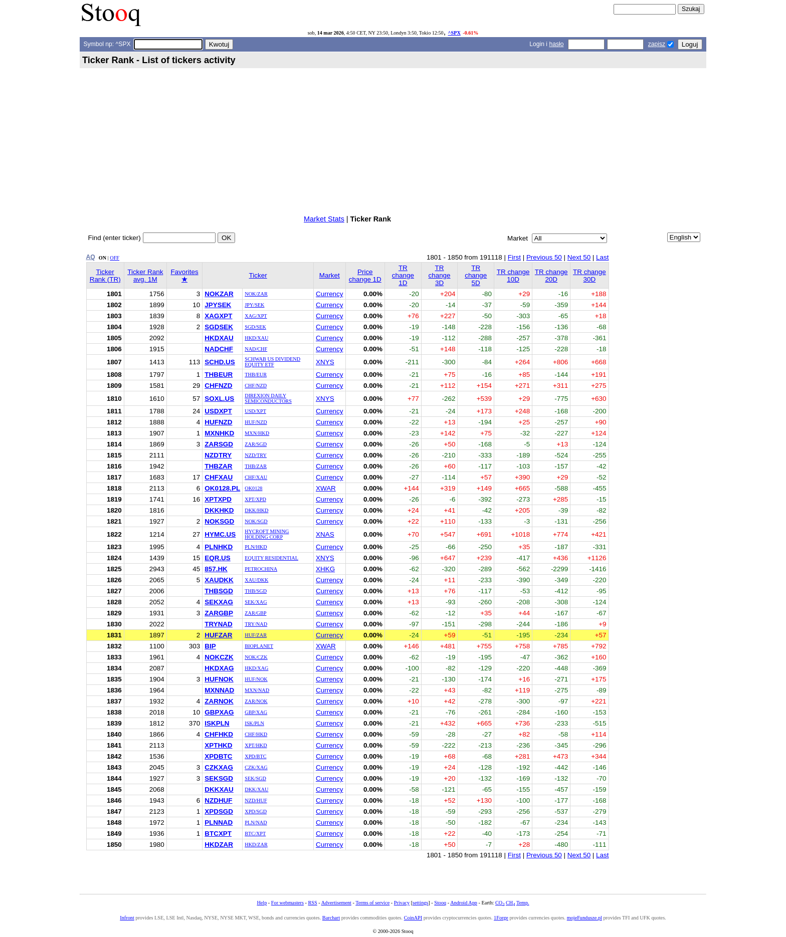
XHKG (325, 569)
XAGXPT (218, 316)
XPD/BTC (255, 756)
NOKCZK (219, 657)
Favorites (184, 275)
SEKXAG (219, 602)
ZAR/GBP (255, 613)
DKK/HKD (256, 510)
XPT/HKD (256, 745)
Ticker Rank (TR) (105, 275)
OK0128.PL (222, 488)
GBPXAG (219, 712)
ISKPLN (217, 723)
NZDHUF (218, 800)
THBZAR (218, 466)
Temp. (522, 902)
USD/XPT (255, 411)
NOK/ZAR (256, 294)
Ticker (258, 275)
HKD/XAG (256, 668)
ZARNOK (219, 701)
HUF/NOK (256, 679)
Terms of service (372, 902)
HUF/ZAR (256, 635)
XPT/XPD (255, 499)
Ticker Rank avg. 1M (145, 275)
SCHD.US (220, 362)
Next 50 (579, 257)
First (514, 257)
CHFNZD (218, 385)
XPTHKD (218, 745)
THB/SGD (256, 591)
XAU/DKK (256, 580)
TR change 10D (513, 275)
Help (262, 902)
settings (420, 902)
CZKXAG (219, 767)
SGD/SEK (255, 327)
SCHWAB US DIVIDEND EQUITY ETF (272, 361)
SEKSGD (219, 778)
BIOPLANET (259, 646)
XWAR (326, 488)
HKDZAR (219, 844)
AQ (90, 257)
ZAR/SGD (256, 444)
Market (329, 275)
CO (499, 902)
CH (510, 902)
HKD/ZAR (256, 844)
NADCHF (219, 349)
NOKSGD (219, 521)
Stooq (440, 902)
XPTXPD (218, 499)
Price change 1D (365, 275)
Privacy (402, 902)
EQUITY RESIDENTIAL (271, 558)
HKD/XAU (256, 338)
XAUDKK (219, 580)
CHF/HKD (256, 734)
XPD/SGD (256, 811)
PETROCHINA (261, 569)
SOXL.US (219, 398)
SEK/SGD (255, 778)
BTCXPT (218, 833)
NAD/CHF (256, 349)
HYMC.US (220, 534)
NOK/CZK (256, 657)
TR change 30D (589, 275)
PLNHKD (219, 547)
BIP (210, 646)
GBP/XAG (256, 712)
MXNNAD (219, 690)
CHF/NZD (256, 385)
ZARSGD (219, 444)
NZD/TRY (256, 455)
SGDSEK (219, 327)
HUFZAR (218, 635)
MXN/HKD (257, 433)
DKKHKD (219, 510)
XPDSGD (219, 811)
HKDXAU (219, 338)
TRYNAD (219, 624)
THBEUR (219, 374)
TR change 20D (551, 275)
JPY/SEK (254, 305)
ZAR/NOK (256, 701)
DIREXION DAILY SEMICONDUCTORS (268, 398)
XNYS (325, 362)
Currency (329, 294)
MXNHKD (219, 433)
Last (602, 257)
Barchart (331, 917)
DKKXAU (219, 789)
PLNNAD (219, 822)
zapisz (656, 44)
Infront (127, 917)
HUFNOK (219, 679)
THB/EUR (256, 374)
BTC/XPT (255, 833)
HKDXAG (219, 668)
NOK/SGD (256, 521)
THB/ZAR (256, 466)
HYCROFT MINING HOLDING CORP (267, 534)
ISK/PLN (254, 723)
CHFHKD (219, 734)
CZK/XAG (256, 767)
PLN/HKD (256, 547)
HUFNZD (218, 422)
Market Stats (324, 219)
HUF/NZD (256, 422)
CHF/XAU (256, 477)
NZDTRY (218, 455)
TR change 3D (439, 275)
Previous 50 (544, 257)
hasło (556, 44)
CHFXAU (219, 477)
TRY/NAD (256, 624)
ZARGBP (219, 613)
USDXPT (218, 411)
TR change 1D (403, 275)
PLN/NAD (256, 822)
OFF (114, 258)
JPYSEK (218, 305)
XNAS (325, 534)
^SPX (454, 33)
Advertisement (336, 902)
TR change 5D (476, 275)
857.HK (216, 569)
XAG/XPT (256, 316)
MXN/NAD (257, 690)
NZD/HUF (256, 800)
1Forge (501, 917)
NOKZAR (219, 294)
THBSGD (219, 591)
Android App (463, 902)
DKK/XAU (256, 789)
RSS (312, 902)
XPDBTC (218, 756)
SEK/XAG (256, 602)
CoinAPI (413, 917)
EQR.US (218, 558)
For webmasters (287, 902)
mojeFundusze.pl (584, 917)
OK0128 (253, 488)
